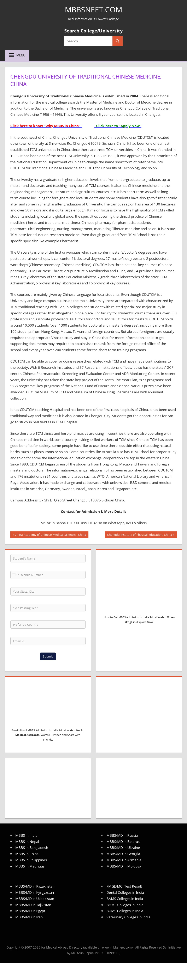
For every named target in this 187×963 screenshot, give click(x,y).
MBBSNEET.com (93, 10)
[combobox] (15, 575)
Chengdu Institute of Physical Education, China (139, 535)
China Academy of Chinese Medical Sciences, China (50, 535)
